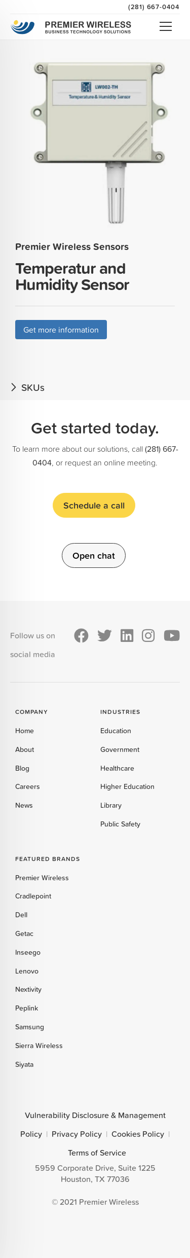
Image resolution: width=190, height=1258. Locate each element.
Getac (24, 933)
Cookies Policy (137, 1133)
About (24, 749)
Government (119, 749)
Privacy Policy (77, 1133)
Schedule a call (94, 505)
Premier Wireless (42, 878)
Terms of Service (97, 1152)
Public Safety (120, 824)
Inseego (28, 952)
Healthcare (117, 768)
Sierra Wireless (39, 1045)
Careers (27, 786)
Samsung (29, 1027)
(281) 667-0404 (154, 6)
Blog (22, 768)
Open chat (93, 555)
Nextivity (28, 989)
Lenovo (27, 971)
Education (115, 731)
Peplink (26, 1008)
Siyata (24, 1064)
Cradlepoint (33, 896)
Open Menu (166, 26)
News (24, 805)
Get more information (61, 329)
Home (24, 731)
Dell (21, 915)
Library (111, 805)
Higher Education (127, 786)
